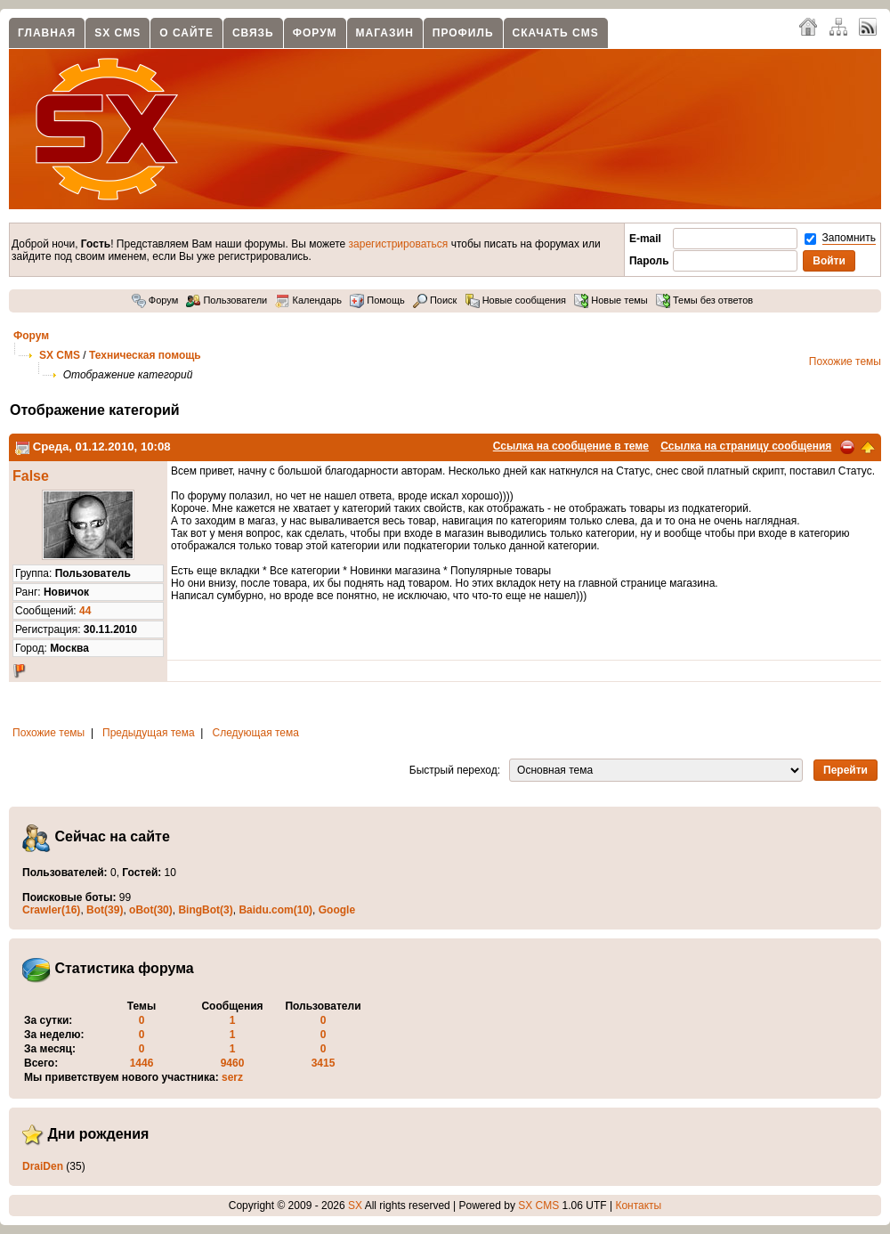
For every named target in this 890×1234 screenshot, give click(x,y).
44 (85, 611)
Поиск (435, 300)
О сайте (186, 33)
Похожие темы (845, 361)
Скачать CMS (556, 33)
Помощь (377, 300)
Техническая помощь (145, 355)
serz (232, 1077)
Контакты (638, 1205)
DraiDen (42, 1166)
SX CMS (117, 33)
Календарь (308, 300)
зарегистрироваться (399, 244)
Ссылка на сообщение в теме (571, 446)
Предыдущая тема (148, 733)
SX (355, 1205)
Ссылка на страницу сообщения (745, 446)
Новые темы (611, 300)
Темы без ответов (704, 300)
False (30, 475)
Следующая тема (256, 733)
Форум (315, 33)
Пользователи (226, 300)
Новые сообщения (515, 300)
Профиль (463, 33)
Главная (47, 33)
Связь (253, 33)
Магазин (385, 33)
